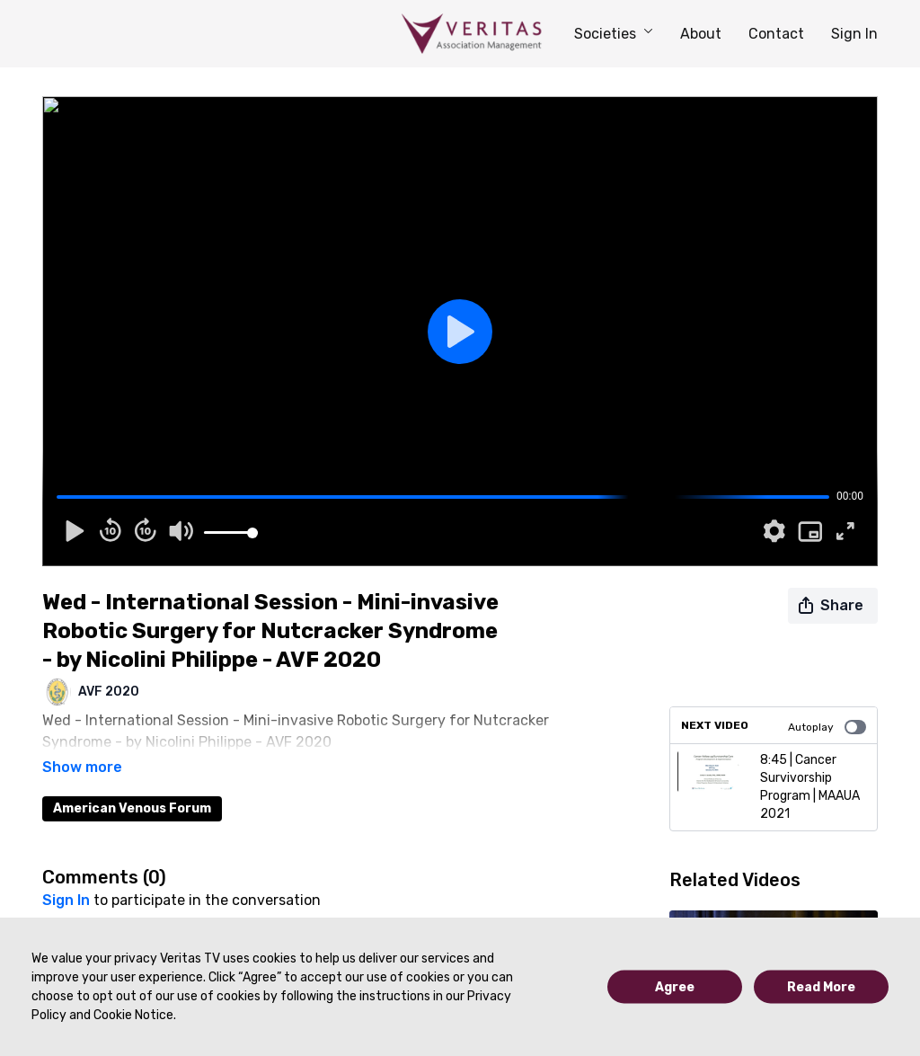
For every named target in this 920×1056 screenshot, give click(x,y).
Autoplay (827, 727)
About (700, 33)
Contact (776, 33)
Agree (674, 987)
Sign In (854, 33)
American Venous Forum (132, 783)
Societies (613, 33)
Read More (821, 987)
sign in (66, 874)
